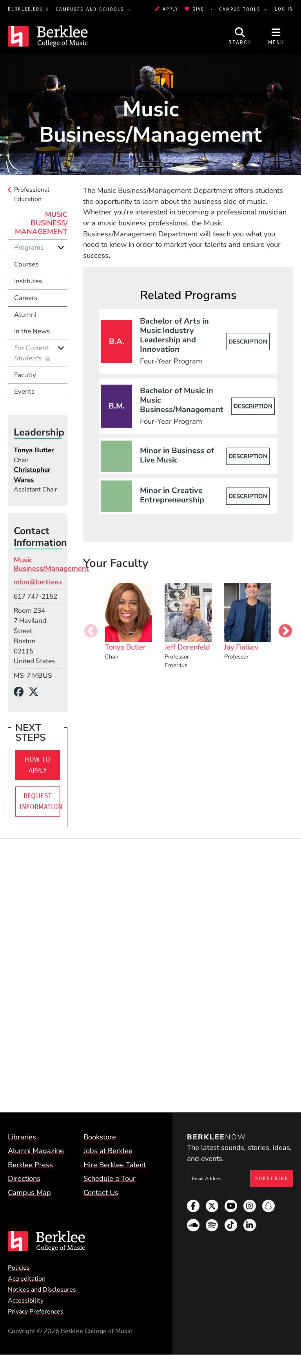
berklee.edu (25, 9)
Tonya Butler (34, 450)
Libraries (22, 1137)
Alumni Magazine (36, 1150)
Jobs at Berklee (107, 1150)
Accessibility (26, 1300)
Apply (166, 9)
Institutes (28, 281)
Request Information (40, 801)
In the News (32, 331)
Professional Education (31, 194)
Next (285, 632)
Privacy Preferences (35, 1311)
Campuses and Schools (91, 9)
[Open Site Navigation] (276, 36)
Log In (284, 9)
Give (194, 9)
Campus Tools (241, 9)
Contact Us (100, 1192)
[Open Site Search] (240, 36)
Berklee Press (30, 1165)
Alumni (25, 314)
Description (247, 341)
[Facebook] (21, 692)
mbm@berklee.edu (42, 582)
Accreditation (26, 1278)
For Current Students (31, 353)
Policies (19, 1267)
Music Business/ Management (41, 222)
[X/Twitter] (36, 692)
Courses (26, 264)
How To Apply (37, 765)
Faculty (25, 375)
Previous (91, 632)
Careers (25, 297)
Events (24, 391)
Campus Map (29, 1192)
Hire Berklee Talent (114, 1165)
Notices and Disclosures (42, 1289)
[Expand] (61, 247)
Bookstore (99, 1137)
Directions (24, 1178)
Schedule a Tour (109, 1178)
